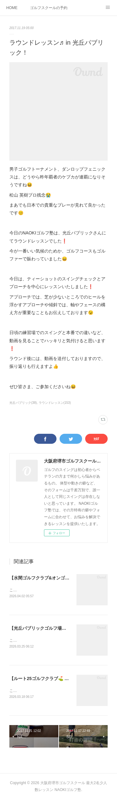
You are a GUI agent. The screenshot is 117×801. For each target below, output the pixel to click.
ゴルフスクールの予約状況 (48, 8)
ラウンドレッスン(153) (55, 402)
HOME (11, 8)
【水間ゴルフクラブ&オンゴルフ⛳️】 (46, 577)
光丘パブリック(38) (23, 402)
